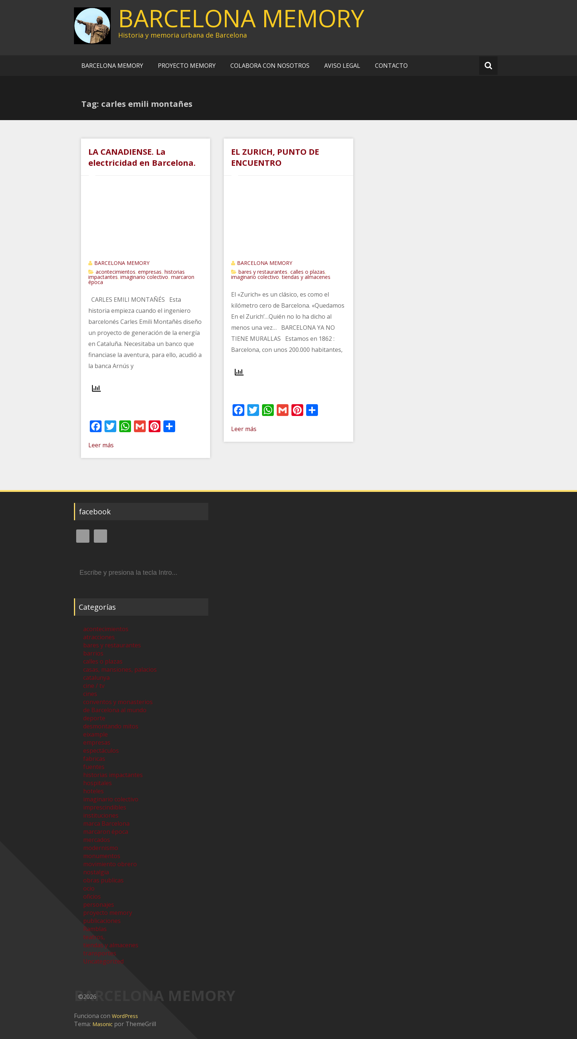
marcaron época (105, 832)
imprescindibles (104, 807)
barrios (93, 653)
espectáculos (101, 750)
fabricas (94, 759)
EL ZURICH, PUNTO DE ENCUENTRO (275, 157)
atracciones (99, 637)
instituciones (100, 815)
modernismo (100, 848)
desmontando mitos (110, 726)
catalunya (96, 678)
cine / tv (94, 686)
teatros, (94, 937)
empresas (150, 271)
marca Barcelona (106, 823)
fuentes (94, 767)
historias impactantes (113, 775)
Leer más (101, 445)
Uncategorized (103, 961)
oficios (92, 896)
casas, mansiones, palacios (120, 669)
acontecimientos (115, 271)
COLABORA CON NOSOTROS (269, 66)
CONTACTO (391, 66)
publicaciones (102, 921)
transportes (99, 953)
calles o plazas (307, 271)
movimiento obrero (110, 864)
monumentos (101, 856)
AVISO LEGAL (342, 66)
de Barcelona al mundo (114, 710)
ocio (89, 888)
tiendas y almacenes (306, 276)
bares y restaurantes (262, 271)
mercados (96, 840)
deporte (94, 718)
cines (90, 694)
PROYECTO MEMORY (187, 66)
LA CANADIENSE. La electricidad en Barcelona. (142, 157)
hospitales (97, 783)
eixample (95, 734)
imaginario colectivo (144, 276)
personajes (98, 904)
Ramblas (95, 929)
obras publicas (103, 880)
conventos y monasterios (118, 702)
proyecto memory (107, 913)
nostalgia (96, 872)
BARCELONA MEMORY (241, 18)
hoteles (93, 791)
